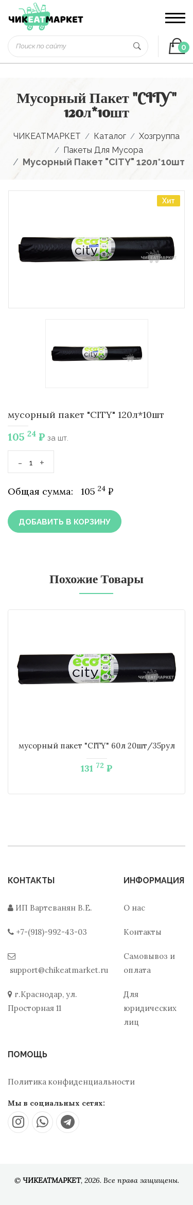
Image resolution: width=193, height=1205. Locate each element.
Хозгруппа (159, 136)
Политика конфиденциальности (71, 1082)
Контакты (143, 932)
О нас (134, 908)
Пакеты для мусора (103, 150)
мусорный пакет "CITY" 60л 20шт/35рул (97, 745)
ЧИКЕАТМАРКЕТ (47, 136)
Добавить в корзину (65, 522)
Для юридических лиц (150, 1008)
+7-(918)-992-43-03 (51, 932)
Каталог (110, 136)
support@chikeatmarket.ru (59, 970)
